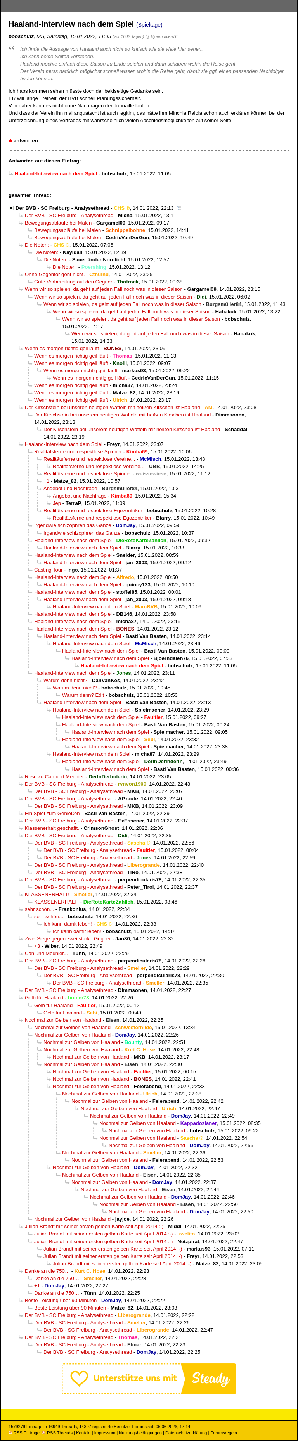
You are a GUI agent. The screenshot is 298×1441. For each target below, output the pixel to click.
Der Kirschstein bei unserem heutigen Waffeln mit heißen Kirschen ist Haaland (122, 415)
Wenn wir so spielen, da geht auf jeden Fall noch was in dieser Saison (104, 289)
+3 (37, 946)
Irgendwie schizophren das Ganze (72, 525)
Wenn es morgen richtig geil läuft (62, 348)
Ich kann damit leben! (67, 924)
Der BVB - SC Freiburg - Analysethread (62, 208)
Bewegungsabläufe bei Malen (58, 223)
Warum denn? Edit (83, 695)
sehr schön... (39, 909)
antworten (26, 140)
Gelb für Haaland (44, 997)
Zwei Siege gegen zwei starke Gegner (68, 939)
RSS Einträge (24, 1433)
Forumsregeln (223, 1433)
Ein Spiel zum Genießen (52, 813)
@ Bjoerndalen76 (161, 36)
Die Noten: (37, 245)
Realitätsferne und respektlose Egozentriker (92, 510)
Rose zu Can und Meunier (54, 776)
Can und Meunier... (46, 953)
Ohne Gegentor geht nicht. (55, 274)
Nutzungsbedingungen (140, 1433)
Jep (57, 503)
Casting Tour (48, 570)
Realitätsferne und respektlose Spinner (78, 451)
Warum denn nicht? (65, 680)
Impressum (105, 1433)
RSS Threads (57, 1433)
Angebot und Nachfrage (70, 488)
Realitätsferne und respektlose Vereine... (89, 459)
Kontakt (83, 1433)
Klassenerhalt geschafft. (52, 828)
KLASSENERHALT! (47, 894)
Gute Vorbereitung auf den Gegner (73, 282)
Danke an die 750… (47, 1271)
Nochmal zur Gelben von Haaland (63, 1020)
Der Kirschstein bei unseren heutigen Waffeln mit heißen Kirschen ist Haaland (112, 407)
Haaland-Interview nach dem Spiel (63, 444)
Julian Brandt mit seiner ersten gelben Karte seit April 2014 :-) (94, 1226)
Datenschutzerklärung (186, 1433)
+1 (46, 481)
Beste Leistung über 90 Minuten (61, 1300)
